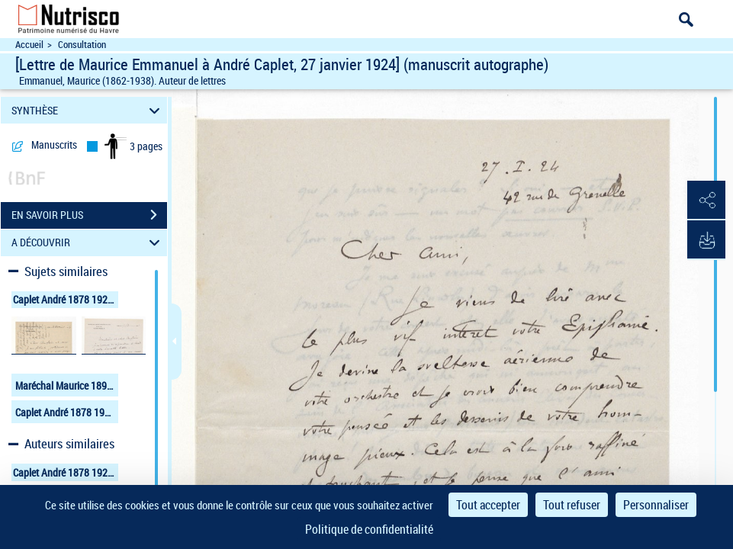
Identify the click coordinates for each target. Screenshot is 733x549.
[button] (706, 200)
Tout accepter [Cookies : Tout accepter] (488, 504)
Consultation (82, 44)
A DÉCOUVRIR (88, 243)
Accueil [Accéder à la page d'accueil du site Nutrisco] (29, 44)
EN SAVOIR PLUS (89, 215)
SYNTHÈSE (88, 110)
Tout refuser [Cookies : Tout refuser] (571, 504)
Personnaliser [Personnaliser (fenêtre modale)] (656, 504)
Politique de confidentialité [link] (369, 529)
